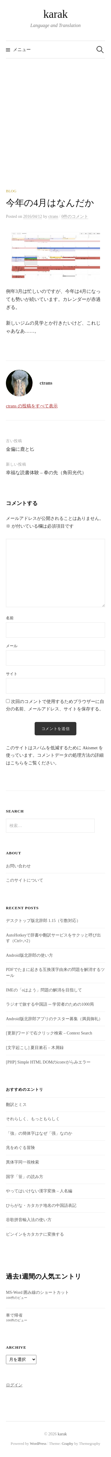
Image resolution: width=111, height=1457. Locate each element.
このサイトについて (24, 880)
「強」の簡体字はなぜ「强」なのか (39, 1133)
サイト (11, 674)
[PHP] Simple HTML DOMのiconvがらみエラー (48, 1062)
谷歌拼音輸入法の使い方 (29, 1220)
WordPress (38, 1443)
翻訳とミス (16, 1104)
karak (55, 14)
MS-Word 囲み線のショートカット (37, 1292)
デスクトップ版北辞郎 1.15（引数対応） (43, 920)
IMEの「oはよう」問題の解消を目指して (44, 990)
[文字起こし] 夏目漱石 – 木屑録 (35, 1047)
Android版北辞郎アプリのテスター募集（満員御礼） (54, 1019)
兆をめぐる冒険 (20, 1147)
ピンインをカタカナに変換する (35, 1234)
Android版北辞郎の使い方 (29, 955)
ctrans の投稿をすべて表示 (32, 406)
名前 (10, 618)
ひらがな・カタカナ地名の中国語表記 (41, 1205)
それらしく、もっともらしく (33, 1119)
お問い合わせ (18, 866)
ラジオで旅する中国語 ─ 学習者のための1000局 (50, 1004)
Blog (11, 191)
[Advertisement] (55, 129)
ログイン (14, 1385)
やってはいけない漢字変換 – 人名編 (39, 1191)
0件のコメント (74, 216)
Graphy (67, 1443)
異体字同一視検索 (22, 1162)
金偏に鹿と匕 (20, 449)
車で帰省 (14, 1315)
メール (11, 646)
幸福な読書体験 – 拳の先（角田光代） (46, 472)
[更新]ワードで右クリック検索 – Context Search (49, 1033)
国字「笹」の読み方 (24, 1177)
